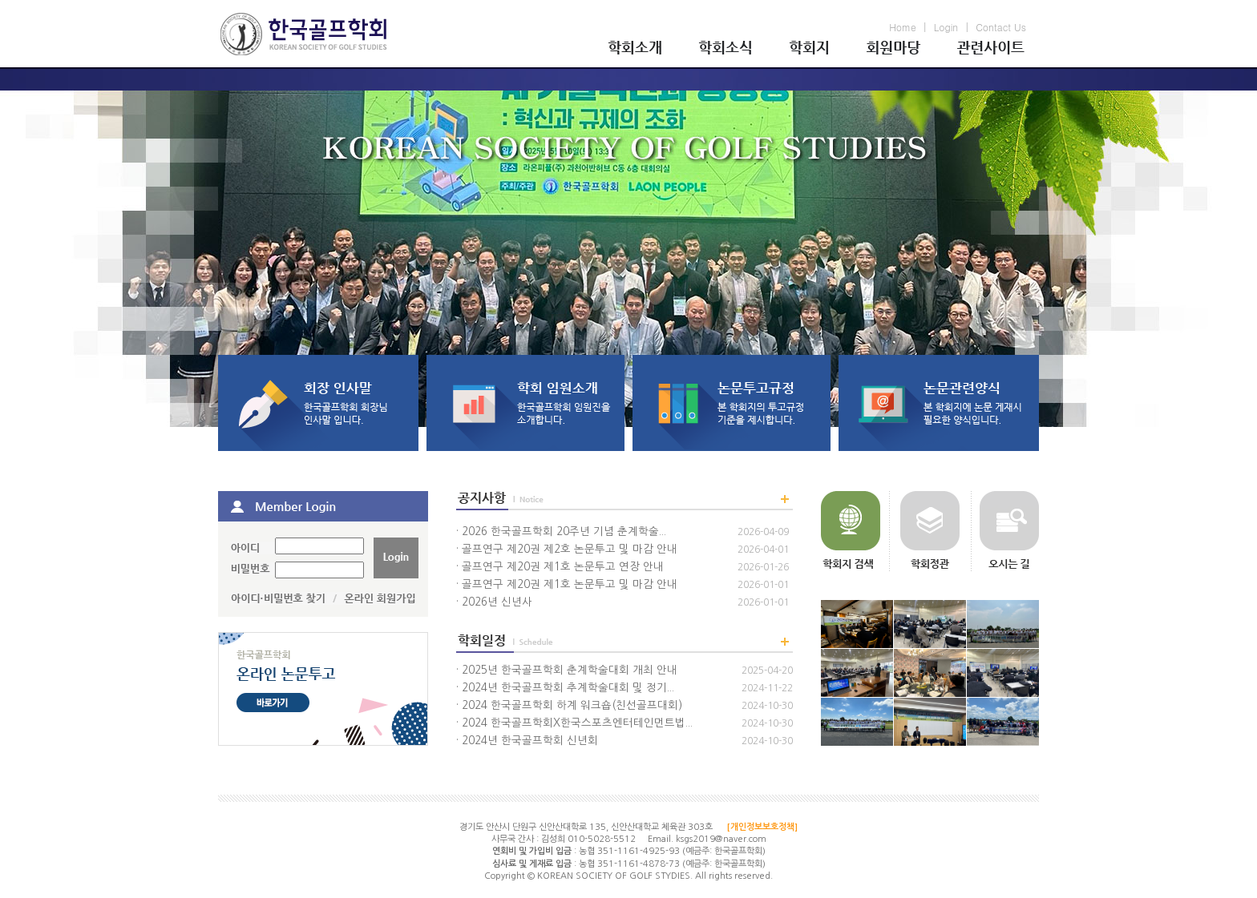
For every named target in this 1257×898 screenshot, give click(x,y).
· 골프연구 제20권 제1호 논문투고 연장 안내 (560, 567)
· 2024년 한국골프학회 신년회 (527, 740)
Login (946, 27)
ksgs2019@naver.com (721, 839)
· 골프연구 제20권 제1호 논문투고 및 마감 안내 (566, 584)
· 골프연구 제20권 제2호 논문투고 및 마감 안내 (566, 549)
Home (902, 27)
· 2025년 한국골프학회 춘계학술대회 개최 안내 (566, 670)
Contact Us (1001, 27)
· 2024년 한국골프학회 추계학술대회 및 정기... (565, 688)
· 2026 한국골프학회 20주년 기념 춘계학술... (561, 531)
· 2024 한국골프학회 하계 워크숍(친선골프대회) (569, 705)
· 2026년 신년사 (494, 602)
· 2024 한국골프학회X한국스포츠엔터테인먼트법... (574, 723)
